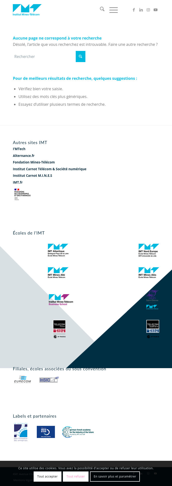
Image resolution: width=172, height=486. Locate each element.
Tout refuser (76, 476)
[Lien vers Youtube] (155, 9)
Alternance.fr (23, 156)
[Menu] (111, 9)
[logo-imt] (71, 9)
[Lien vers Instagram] (148, 9)
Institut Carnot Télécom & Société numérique (49, 169)
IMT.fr (17, 182)
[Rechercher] (100, 9)
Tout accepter (47, 476)
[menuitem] (100, 9)
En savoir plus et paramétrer (115, 476)
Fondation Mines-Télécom (34, 162)
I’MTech (19, 149)
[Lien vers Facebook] (133, 9)
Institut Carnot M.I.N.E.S (32, 175)
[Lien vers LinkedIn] (141, 9)
